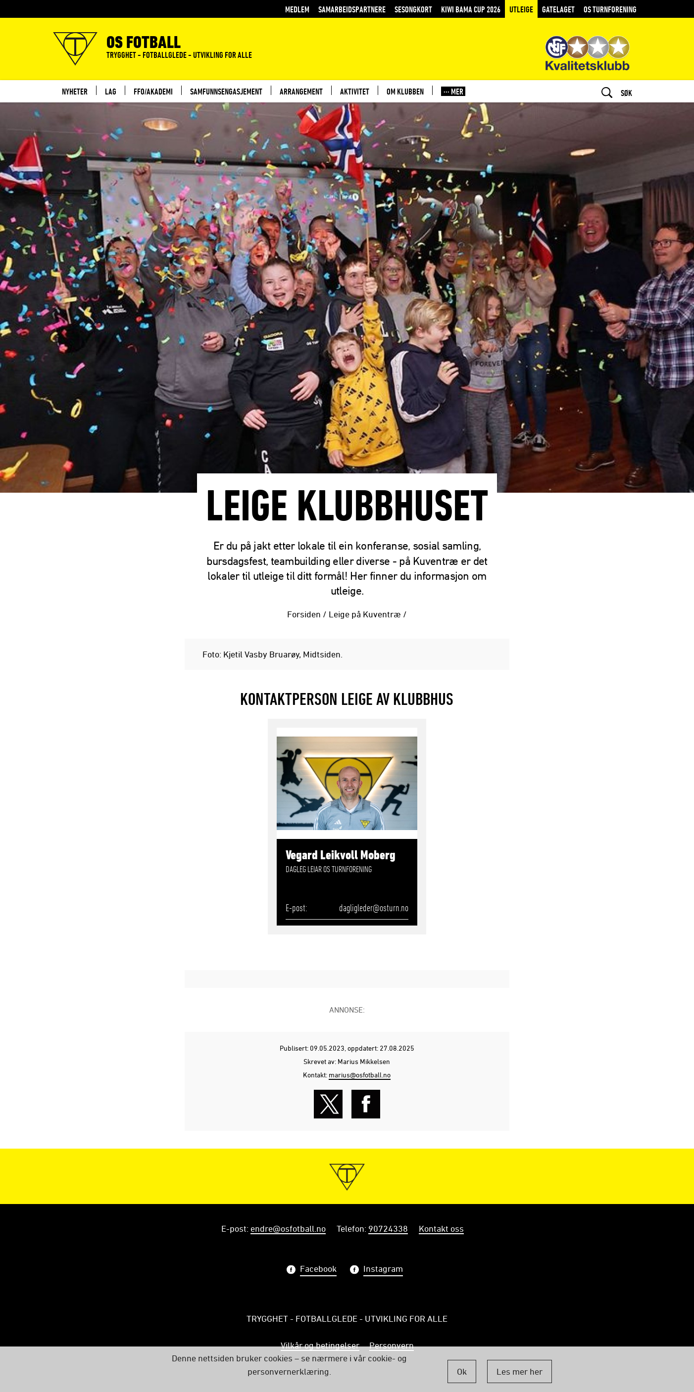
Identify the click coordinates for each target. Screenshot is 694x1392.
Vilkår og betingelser (320, 1345)
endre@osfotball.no (288, 1228)
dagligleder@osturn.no (373, 907)
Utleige (521, 9)
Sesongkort (413, 9)
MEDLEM (297, 9)
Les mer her (519, 1371)
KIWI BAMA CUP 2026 (470, 9)
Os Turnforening (610, 9)
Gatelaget (558, 9)
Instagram (383, 1269)
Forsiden (304, 614)
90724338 (388, 1228)
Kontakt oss (441, 1228)
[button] (453, 91)
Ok (462, 1371)
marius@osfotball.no (360, 1074)
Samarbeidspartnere (352, 9)
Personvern (391, 1345)
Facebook (318, 1269)
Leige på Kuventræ (365, 614)
